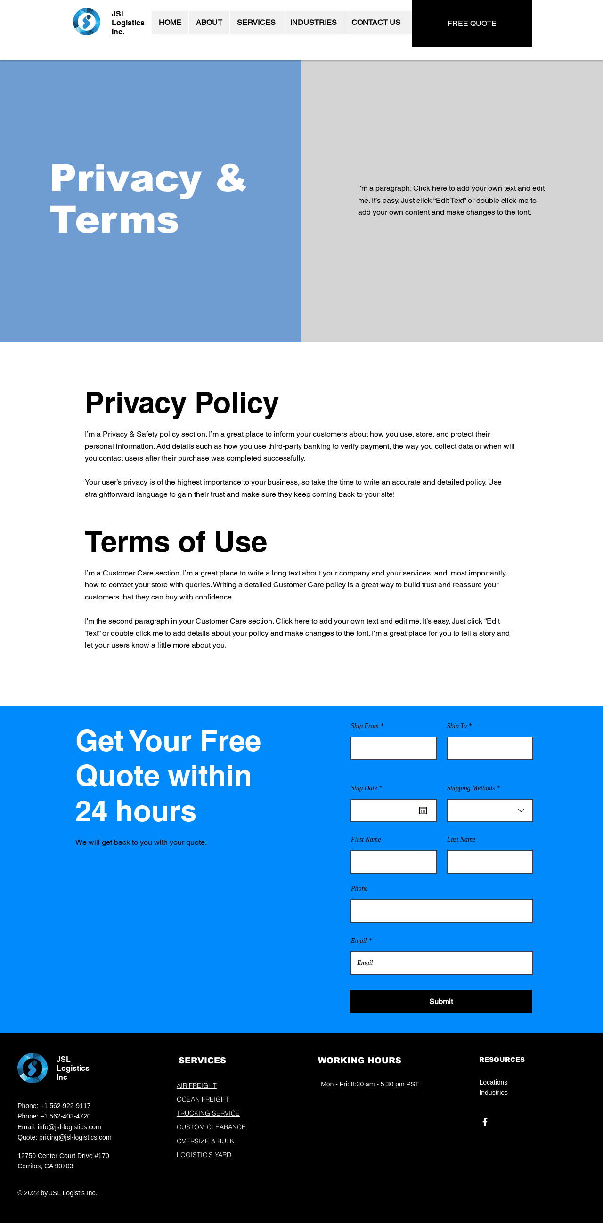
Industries (493, 1092)
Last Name (461, 839)
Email (359, 941)
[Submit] (441, 1001)
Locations (493, 1082)
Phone (359, 888)
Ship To (457, 726)
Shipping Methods (471, 788)
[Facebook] (485, 1122)
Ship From (365, 726)
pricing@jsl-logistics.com (75, 1137)
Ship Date (368, 788)
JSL (119, 13)
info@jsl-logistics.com (69, 1127)
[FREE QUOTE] (472, 23)
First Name (366, 839)
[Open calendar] (423, 810)
